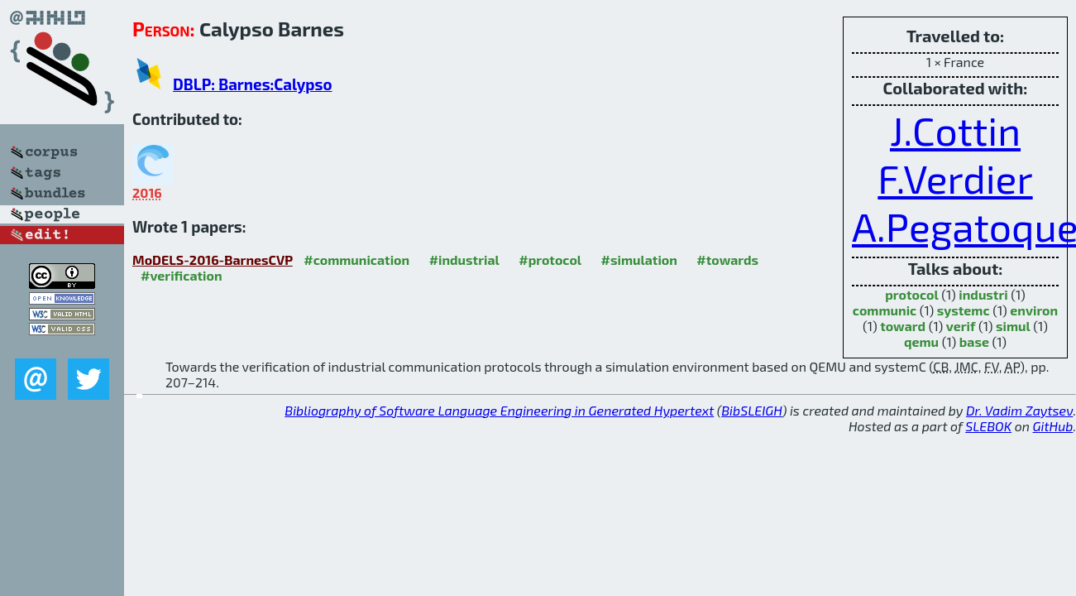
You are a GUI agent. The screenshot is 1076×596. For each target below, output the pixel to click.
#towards (727, 259)
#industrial (464, 259)
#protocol (550, 259)
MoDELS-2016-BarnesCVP (212, 259)
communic (884, 310)
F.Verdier (955, 178)
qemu (921, 341)
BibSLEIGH (751, 410)
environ (1034, 310)
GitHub (1053, 426)
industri (983, 294)
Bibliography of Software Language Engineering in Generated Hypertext (499, 410)
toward (902, 326)
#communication (356, 259)
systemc (963, 310)
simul (1013, 326)
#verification (181, 275)
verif (961, 326)
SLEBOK (988, 426)
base (974, 341)
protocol (911, 294)
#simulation (639, 259)
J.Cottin (955, 130)
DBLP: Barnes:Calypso (252, 84)
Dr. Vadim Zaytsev (1019, 410)
